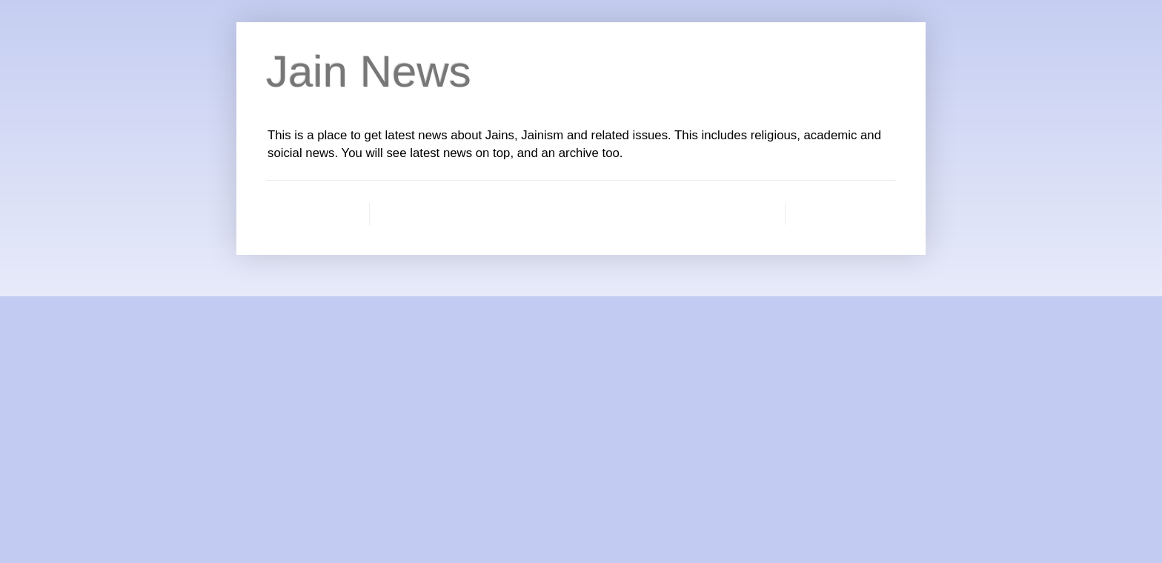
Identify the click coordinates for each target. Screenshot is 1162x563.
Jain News (368, 71)
